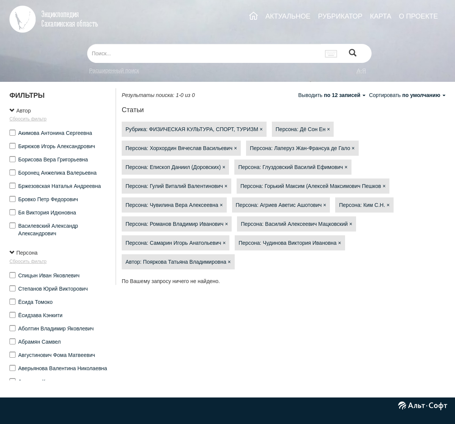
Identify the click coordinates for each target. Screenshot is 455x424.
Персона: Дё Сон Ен (303, 129)
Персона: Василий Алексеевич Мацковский (296, 224)
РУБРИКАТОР (340, 16)
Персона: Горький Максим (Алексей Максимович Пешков (313, 186)
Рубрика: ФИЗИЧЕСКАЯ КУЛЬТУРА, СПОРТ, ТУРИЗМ (194, 129)
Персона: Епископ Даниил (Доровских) (175, 167)
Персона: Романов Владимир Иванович (177, 224)
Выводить (332, 95)
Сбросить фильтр (28, 119)
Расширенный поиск (114, 70)
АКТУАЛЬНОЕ (288, 16)
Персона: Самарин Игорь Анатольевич (176, 243)
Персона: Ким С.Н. (364, 205)
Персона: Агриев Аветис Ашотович (281, 205)
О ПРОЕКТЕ (418, 16)
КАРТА (380, 16)
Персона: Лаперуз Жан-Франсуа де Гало (302, 148)
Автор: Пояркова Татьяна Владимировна (178, 262)
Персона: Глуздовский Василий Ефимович (292, 167)
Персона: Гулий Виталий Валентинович (177, 186)
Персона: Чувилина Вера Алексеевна (174, 205)
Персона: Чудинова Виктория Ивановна (289, 243)
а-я (361, 70)
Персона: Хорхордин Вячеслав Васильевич (181, 148)
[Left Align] (352, 53)
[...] (204, 53)
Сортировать (407, 95)
